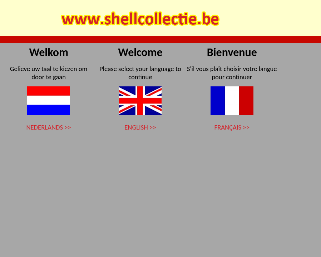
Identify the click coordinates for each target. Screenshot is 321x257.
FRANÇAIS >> (232, 127)
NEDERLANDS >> (48, 127)
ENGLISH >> (140, 127)
